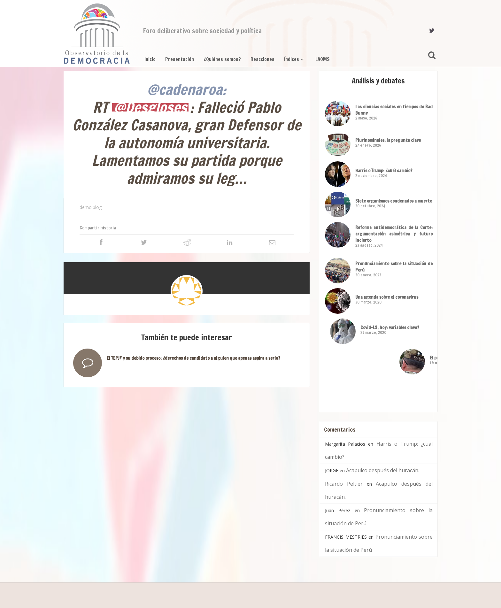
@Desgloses (150, 107)
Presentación (179, 59)
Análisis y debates (378, 81)
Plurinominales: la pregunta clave (388, 140)
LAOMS (322, 59)
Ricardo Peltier (344, 483)
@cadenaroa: (186, 89)
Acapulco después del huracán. (382, 470)
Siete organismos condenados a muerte (425, 201)
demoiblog (91, 207)
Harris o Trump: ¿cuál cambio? (383, 170)
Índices (295, 59)
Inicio (150, 59)
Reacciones (262, 59)
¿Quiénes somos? (222, 59)
